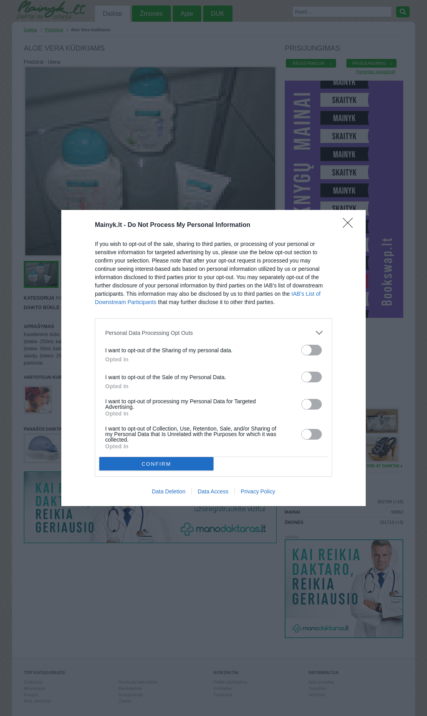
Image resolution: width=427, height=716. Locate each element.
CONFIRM (156, 464)
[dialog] (213, 358)
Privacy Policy (258, 491)
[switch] (311, 350)
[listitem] (213, 333)
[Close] (350, 225)
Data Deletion (168, 491)
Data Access (213, 491)
